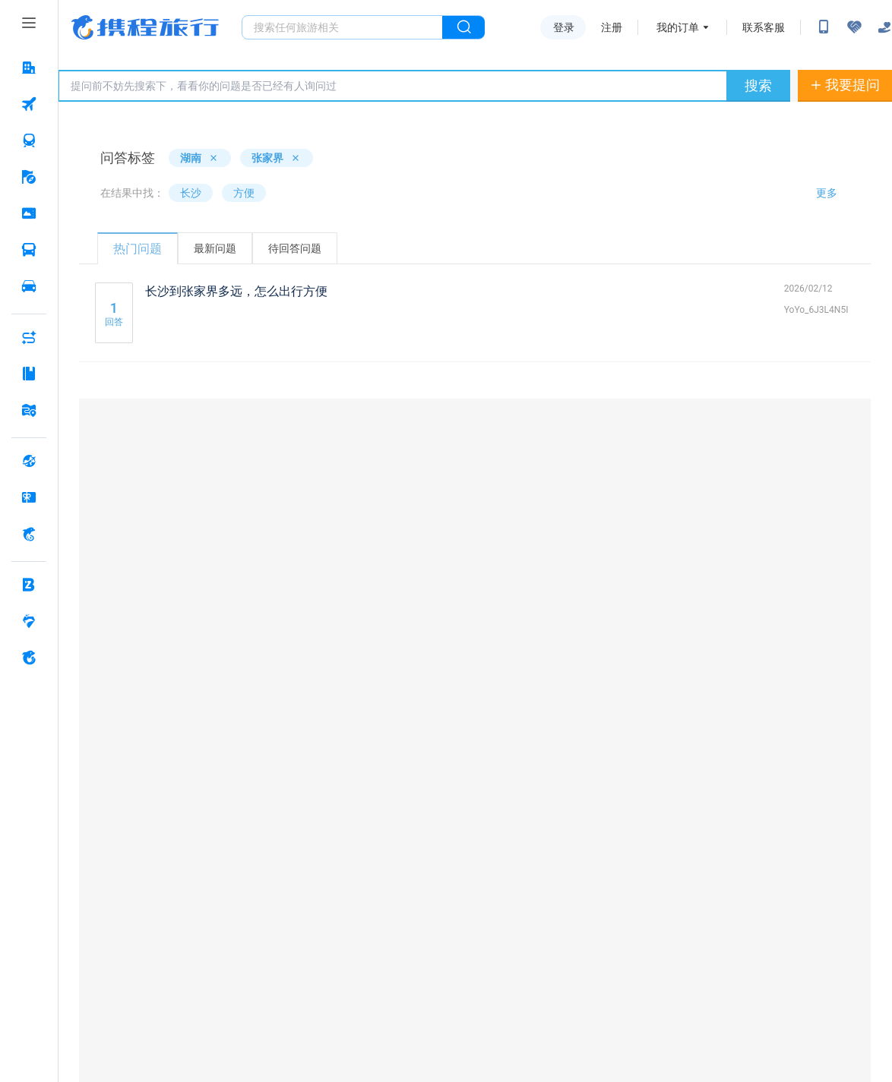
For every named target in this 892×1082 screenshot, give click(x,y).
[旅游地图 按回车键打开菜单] (28, 410)
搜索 (758, 85)
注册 (611, 27)
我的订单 (677, 27)
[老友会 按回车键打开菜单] (28, 621)
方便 (244, 193)
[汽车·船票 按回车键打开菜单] (28, 250)
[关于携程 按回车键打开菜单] (28, 657)
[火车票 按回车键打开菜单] (28, 140)
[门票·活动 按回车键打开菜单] (28, 213)
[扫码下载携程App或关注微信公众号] (823, 27)
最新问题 (215, 248)
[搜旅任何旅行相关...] (342, 27)
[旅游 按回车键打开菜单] (28, 177)
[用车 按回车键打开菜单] (28, 286)
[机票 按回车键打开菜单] (28, 104)
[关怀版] (884, 27)
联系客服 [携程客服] (763, 27)
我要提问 (845, 85)
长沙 (190, 193)
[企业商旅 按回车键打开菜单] (28, 585)
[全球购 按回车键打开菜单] (28, 461)
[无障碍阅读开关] (854, 27)
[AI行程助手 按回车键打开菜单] (28, 337)
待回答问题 (294, 248)
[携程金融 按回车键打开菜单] (28, 534)
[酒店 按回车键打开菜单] (28, 68)
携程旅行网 (145, 27)
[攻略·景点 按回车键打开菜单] (28, 374)
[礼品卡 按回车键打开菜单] (28, 497)
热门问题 (137, 248)
